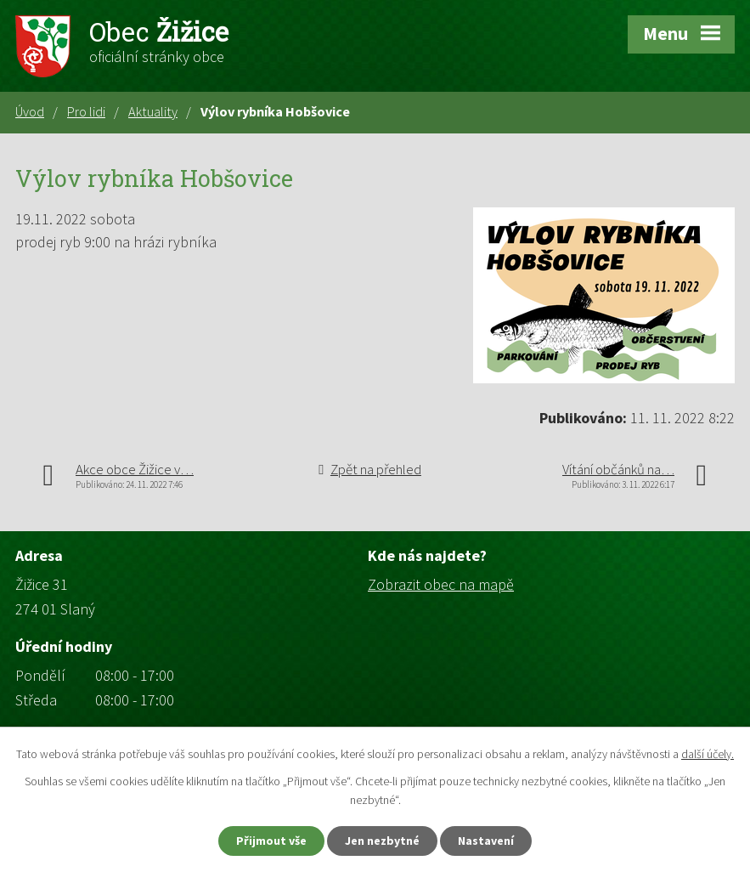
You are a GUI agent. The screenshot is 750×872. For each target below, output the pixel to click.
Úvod (29, 111)
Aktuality (153, 111)
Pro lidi (86, 111)
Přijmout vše (271, 840)
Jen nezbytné (382, 840)
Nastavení (486, 840)
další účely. (707, 754)
